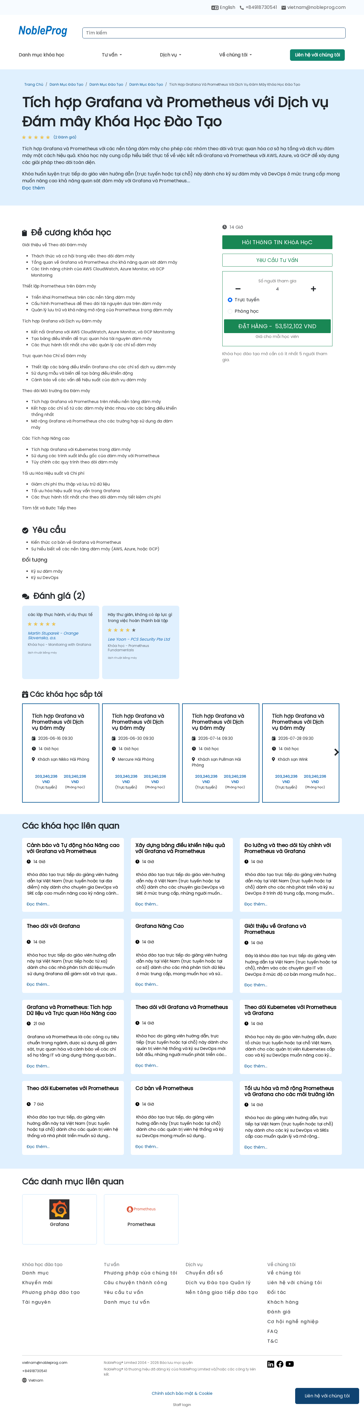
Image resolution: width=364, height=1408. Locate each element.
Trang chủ (33, 84)
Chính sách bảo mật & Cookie (182, 1393)
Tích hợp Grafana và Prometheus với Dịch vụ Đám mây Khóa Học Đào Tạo (234, 84)
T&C (273, 1341)
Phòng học (247, 311)
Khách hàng (283, 1302)
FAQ (272, 1331)
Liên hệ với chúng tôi (327, 1396)
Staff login (182, 1404)
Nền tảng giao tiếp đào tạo (222, 1292)
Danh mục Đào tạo (66, 84)
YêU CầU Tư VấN (277, 260)
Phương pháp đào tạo (51, 1292)
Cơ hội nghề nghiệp (293, 1321)
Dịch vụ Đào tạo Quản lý (218, 1282)
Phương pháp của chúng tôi (141, 1273)
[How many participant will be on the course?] (277, 289)
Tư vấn (110, 55)
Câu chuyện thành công (136, 1282)
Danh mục (35, 1273)
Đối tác (277, 1292)
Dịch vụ (169, 55)
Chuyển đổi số (204, 1273)
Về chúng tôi (233, 55)
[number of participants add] (315, 289)
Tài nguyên (36, 1302)
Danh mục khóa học (41, 55)
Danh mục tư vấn (127, 1302)
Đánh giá (279, 1312)
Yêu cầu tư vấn (124, 1292)
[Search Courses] (214, 33)
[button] (335, 752)
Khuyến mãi (37, 1282)
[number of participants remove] (239, 289)
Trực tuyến (247, 299)
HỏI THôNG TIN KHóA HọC (277, 242)
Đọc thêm (33, 188)
